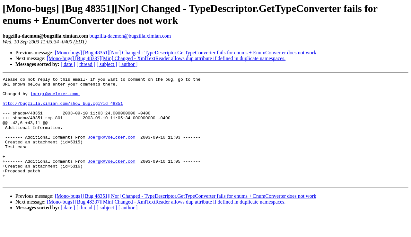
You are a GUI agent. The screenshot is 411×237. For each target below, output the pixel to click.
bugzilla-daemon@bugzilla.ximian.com (130, 36)
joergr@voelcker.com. (55, 97)
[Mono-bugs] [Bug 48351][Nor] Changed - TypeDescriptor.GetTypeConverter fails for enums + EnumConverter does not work (185, 52)
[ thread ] (85, 64)
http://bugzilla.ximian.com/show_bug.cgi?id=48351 (63, 109)
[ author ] (128, 64)
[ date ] (68, 64)
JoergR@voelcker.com (111, 149)
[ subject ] (107, 64)
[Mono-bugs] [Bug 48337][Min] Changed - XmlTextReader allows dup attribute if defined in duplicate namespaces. (166, 58)
